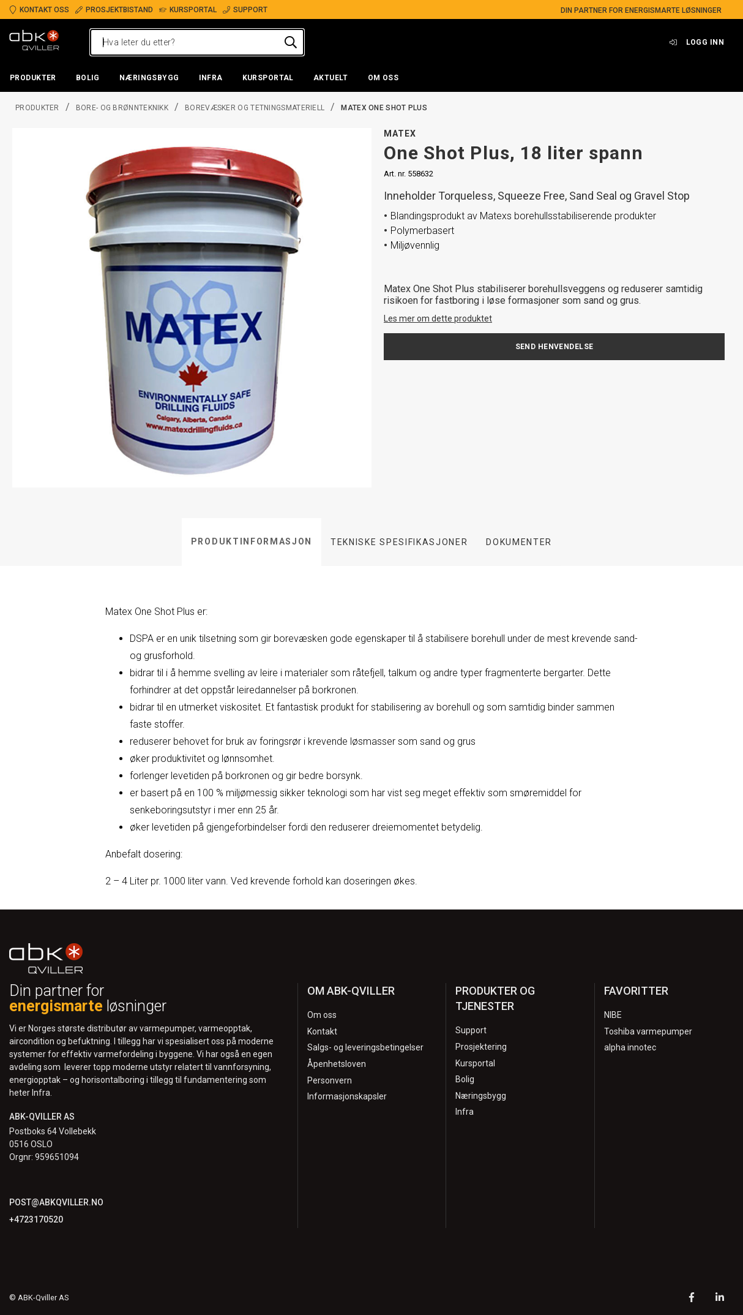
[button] (33, 78)
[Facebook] (692, 1299)
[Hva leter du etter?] (197, 42)
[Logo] (34, 42)
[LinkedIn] (720, 1299)
